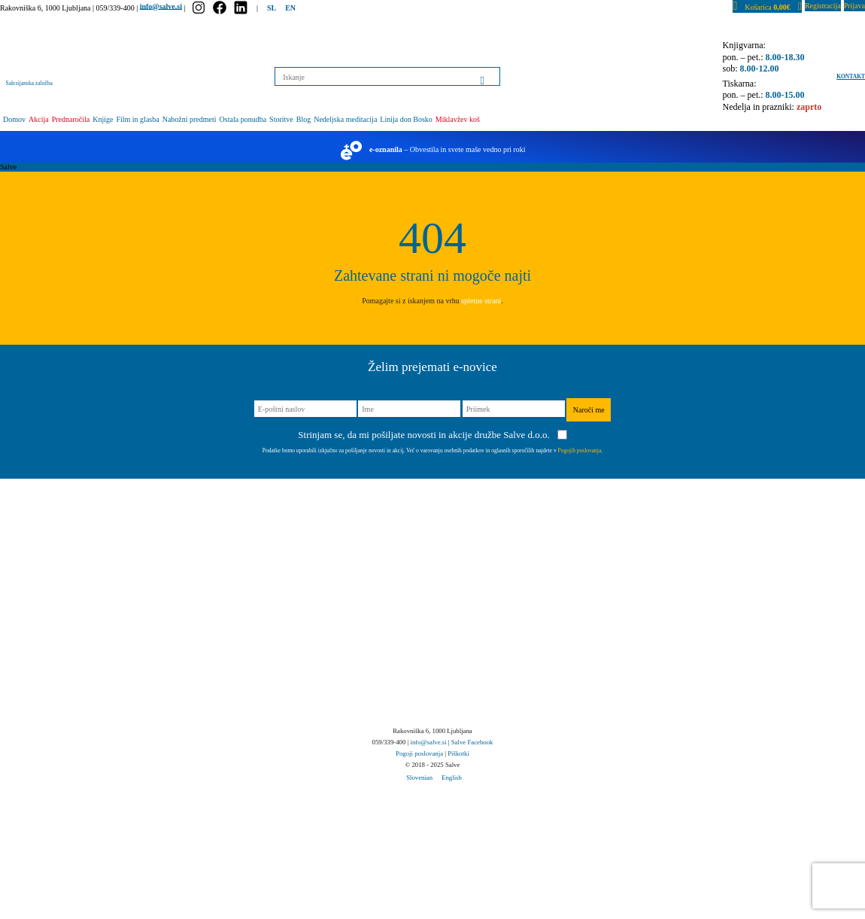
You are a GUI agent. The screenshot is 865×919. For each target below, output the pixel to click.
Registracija (823, 6)
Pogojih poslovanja (580, 450)
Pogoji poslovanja (419, 753)
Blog (303, 119)
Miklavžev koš (458, 119)
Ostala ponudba (243, 119)
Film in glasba (137, 119)
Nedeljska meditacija (345, 119)
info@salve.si (161, 6)
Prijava (854, 6)
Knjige (103, 119)
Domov (14, 119)
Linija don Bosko (406, 119)
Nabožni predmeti (189, 119)
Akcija (39, 119)
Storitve (281, 119)
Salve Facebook (472, 742)
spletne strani (481, 301)
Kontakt (850, 76)
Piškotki (458, 753)
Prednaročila (71, 119)
